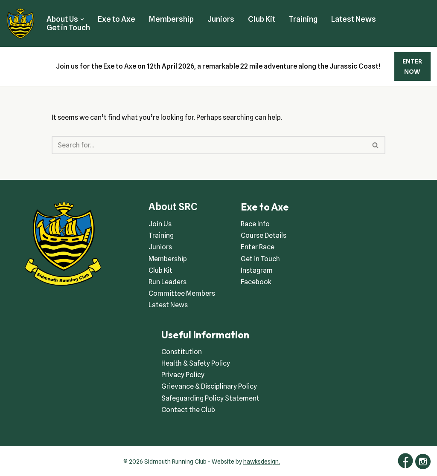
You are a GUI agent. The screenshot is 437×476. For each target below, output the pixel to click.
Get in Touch (68, 27)
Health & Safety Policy (195, 363)
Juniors (220, 19)
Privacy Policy (182, 375)
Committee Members (182, 293)
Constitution (181, 352)
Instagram (257, 270)
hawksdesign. (261, 461)
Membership (171, 19)
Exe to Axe (116, 19)
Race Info (255, 224)
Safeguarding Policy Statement (210, 398)
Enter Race (257, 247)
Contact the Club (188, 410)
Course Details (263, 235)
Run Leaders (167, 282)
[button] (82, 19)
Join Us (160, 224)
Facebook (256, 282)
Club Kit (261, 19)
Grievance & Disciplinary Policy (209, 386)
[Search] (209, 145)
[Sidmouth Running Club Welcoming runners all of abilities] (20, 23)
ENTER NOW (412, 66)
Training (303, 19)
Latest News (353, 19)
